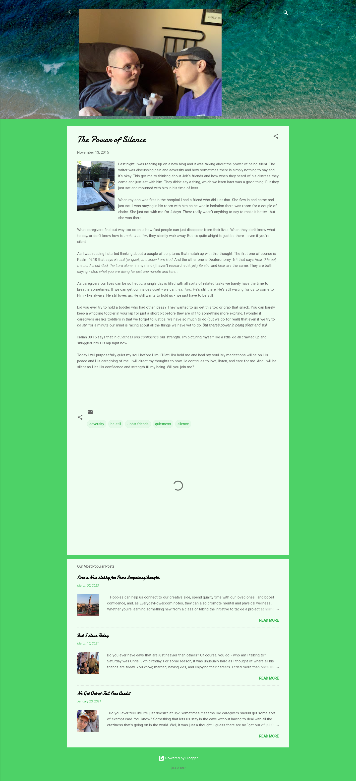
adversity (96, 424)
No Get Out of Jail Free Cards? (103, 693)
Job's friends (138, 424)
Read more (269, 620)
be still (116, 424)
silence (183, 424)
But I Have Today (92, 636)
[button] (276, 137)
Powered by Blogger (178, 758)
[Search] (286, 13)
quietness (163, 424)
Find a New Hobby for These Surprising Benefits (118, 578)
